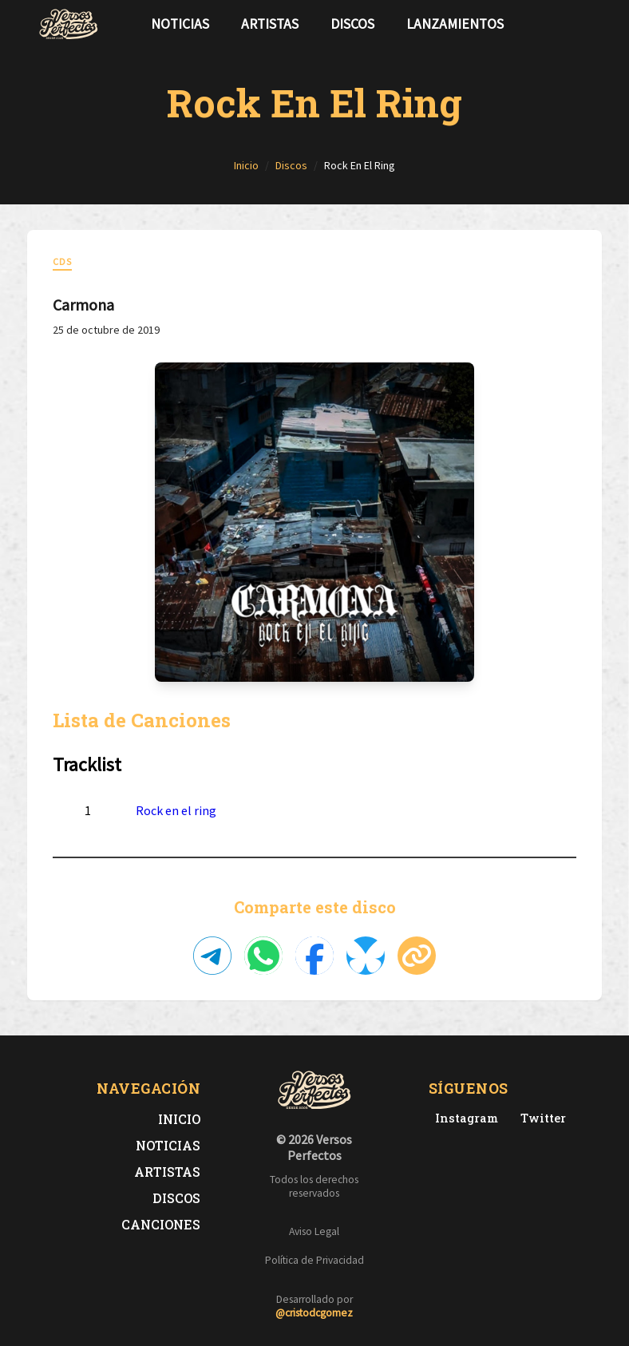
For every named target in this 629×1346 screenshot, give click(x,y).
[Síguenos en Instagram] (586, 24)
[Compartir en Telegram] (212, 955)
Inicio (179, 1118)
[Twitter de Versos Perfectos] (540, 1118)
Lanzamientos (455, 24)
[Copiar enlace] (417, 955)
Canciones (160, 1224)
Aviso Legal (314, 1231)
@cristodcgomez (314, 1313)
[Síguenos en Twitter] (560, 24)
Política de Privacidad (314, 1260)
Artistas (270, 24)
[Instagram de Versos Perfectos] (463, 1118)
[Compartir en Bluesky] (365, 955)
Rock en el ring (176, 810)
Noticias (180, 24)
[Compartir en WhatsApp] (263, 955)
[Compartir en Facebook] (314, 955)
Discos (352, 24)
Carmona (83, 305)
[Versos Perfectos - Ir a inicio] (69, 24)
